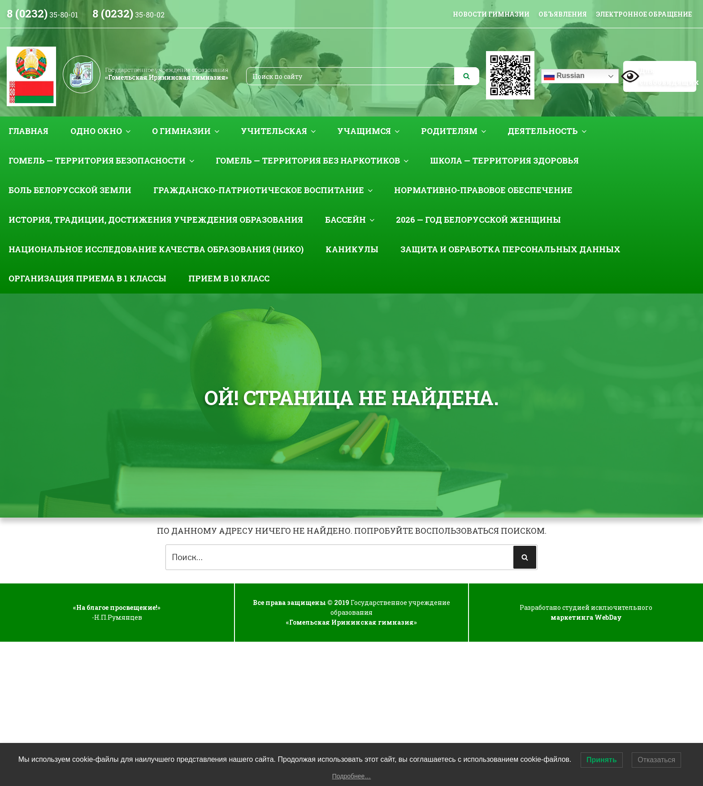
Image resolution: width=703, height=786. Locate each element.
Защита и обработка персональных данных (510, 249)
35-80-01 (42, 14)
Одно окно (101, 130)
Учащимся (369, 130)
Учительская (279, 130)
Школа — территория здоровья (504, 160)
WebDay (608, 617)
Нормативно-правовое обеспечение (483, 190)
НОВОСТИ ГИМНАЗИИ (491, 14)
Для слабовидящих (659, 76)
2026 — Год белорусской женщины (478, 219)
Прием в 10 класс (228, 278)
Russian (564, 76)
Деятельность (548, 130)
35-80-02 (128, 14)
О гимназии (186, 130)
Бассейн (350, 219)
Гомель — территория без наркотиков (313, 160)
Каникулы (351, 249)
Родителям (454, 130)
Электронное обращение (644, 14)
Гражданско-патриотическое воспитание (263, 190)
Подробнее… (351, 776)
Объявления (562, 14)
